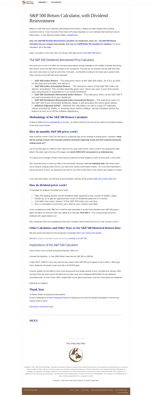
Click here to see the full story (41, 307)
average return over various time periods (85, 233)
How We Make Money (121, 390)
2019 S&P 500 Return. (92, 53)
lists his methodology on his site (56, 122)
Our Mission (56, 2)
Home (71, 390)
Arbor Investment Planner (59, 298)
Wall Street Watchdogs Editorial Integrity (102, 390)
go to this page (45, 47)
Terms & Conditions (123, 392)
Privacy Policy (85, 390)
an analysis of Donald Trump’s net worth (50, 238)
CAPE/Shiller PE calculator (88, 44)
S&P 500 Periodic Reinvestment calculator (56, 41)
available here (72, 35)
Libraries (43, 2)
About (77, 390)
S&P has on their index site (105, 179)
